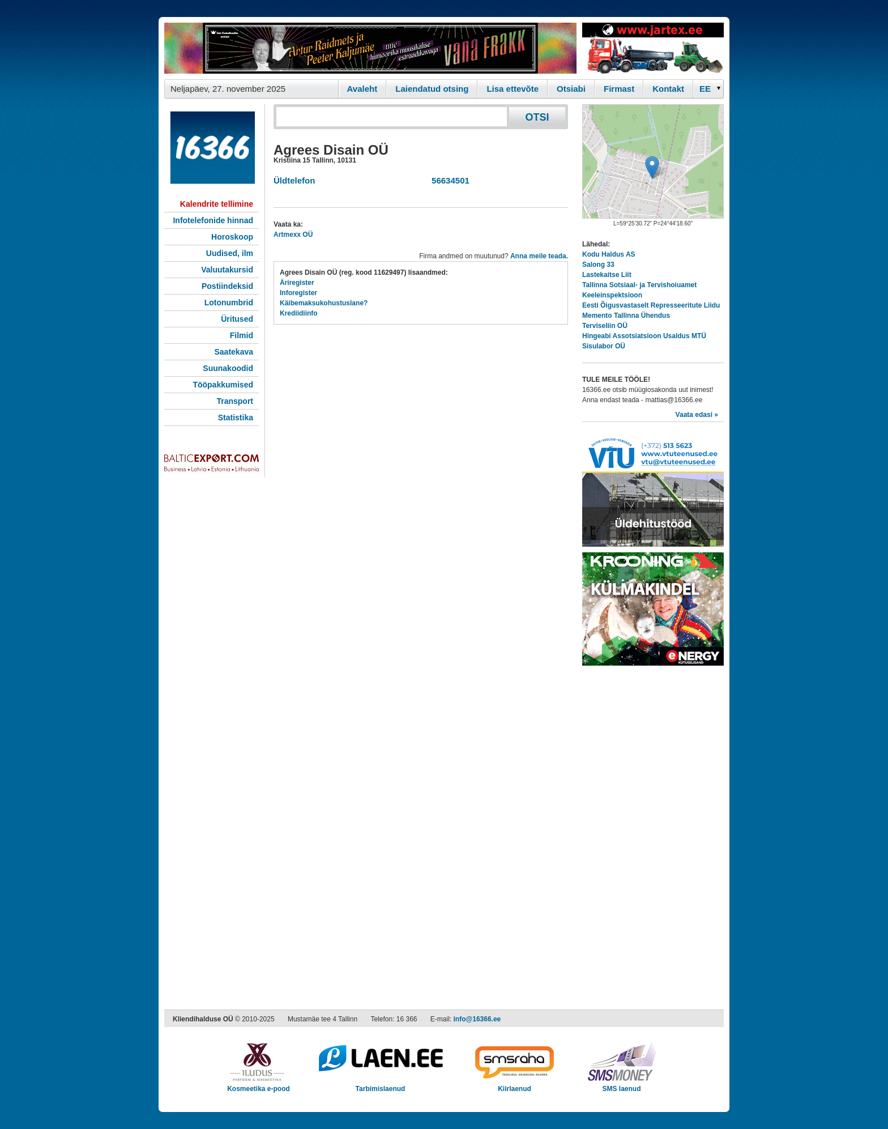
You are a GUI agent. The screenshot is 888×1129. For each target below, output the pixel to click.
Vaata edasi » (697, 415)
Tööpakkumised (223, 384)
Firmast (619, 88)
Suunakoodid (228, 368)
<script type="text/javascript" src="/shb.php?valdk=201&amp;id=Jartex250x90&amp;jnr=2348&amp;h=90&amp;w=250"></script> (653, 48)
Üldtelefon (294, 180)
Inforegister (298, 293)
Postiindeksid (227, 286)
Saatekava (233, 351)
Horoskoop (232, 236)
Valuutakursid (227, 269)
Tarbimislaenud (380, 1085)
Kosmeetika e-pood (258, 1085)
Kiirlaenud (514, 1085)
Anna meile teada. (539, 256)
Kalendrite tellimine (216, 203)
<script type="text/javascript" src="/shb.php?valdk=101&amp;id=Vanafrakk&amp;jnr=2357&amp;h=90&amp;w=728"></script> (370, 48)
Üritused (237, 318)
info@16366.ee (477, 1019)
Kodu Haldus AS (608, 254)
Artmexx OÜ (293, 234)
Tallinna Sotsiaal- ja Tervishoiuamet (639, 285)
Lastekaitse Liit (606, 275)
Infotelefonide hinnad (213, 220)
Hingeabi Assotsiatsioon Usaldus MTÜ (644, 336)
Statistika (235, 417)
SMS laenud (621, 1085)
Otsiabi (571, 88)
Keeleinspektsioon (612, 295)
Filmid (241, 335)
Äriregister (297, 283)
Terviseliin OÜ (604, 326)
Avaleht (362, 88)
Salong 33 (598, 265)
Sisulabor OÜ (603, 346)
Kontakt (668, 88)
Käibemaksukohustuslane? (324, 303)
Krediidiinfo (299, 313)
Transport (234, 401)
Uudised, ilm (229, 253)
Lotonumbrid (228, 302)
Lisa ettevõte (512, 88)
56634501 (448, 180)
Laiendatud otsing (431, 88)
